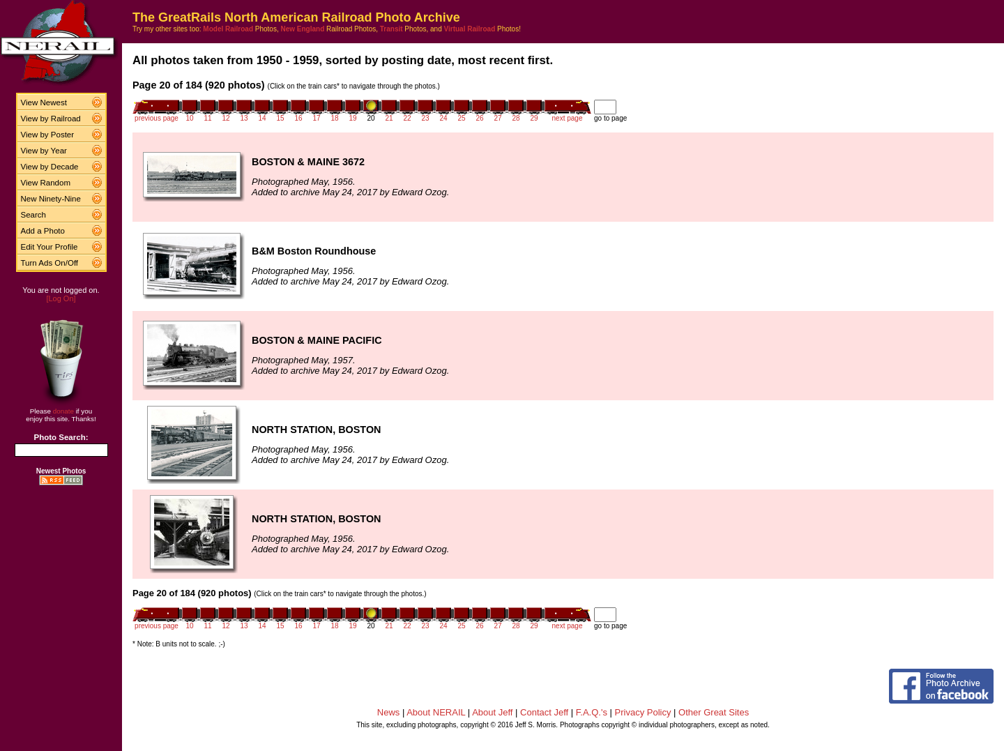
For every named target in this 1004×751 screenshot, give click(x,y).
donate (63, 411)
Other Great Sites (713, 712)
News (388, 712)
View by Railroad (51, 118)
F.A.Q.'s (591, 712)
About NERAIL (435, 712)
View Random (45, 183)
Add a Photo (43, 231)
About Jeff (492, 712)
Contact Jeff (544, 712)
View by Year (44, 150)
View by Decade (50, 166)
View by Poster (48, 134)
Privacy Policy (643, 712)
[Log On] (60, 298)
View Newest (44, 102)
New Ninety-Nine (51, 199)
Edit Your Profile (49, 247)
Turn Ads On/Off (50, 263)
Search (34, 215)
